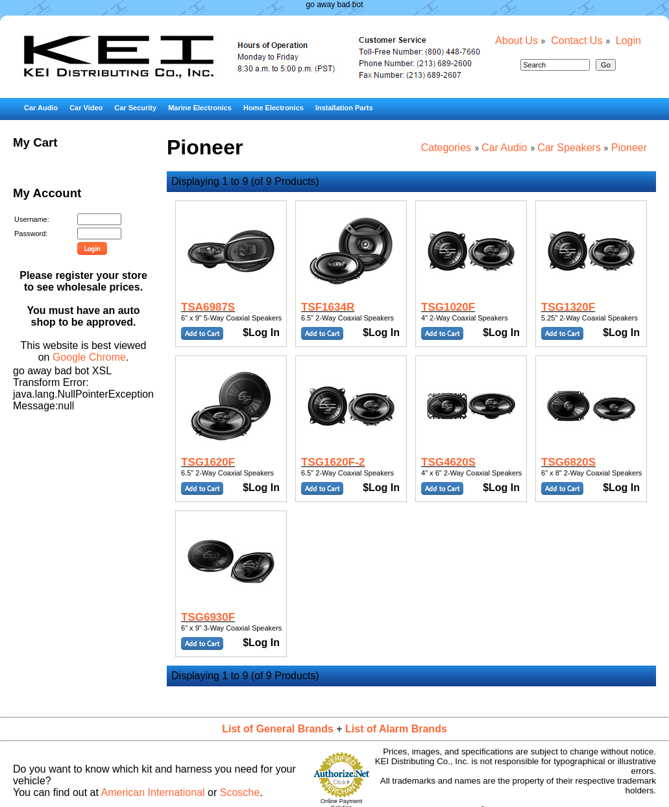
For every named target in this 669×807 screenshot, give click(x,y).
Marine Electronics (200, 108)
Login (628, 40)
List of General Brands (278, 728)
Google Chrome (89, 357)
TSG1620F (208, 462)
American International (153, 792)
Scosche (240, 792)
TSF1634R (327, 307)
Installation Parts (344, 108)
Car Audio (41, 108)
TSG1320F (568, 307)
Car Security (135, 108)
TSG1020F (448, 307)
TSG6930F (208, 617)
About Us (516, 40)
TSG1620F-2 (333, 462)
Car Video (86, 108)
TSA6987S (208, 307)
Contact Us (576, 40)
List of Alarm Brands (396, 728)
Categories (446, 147)
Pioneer (629, 147)
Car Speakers (569, 147)
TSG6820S (568, 462)
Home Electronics (273, 108)
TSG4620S (448, 462)
